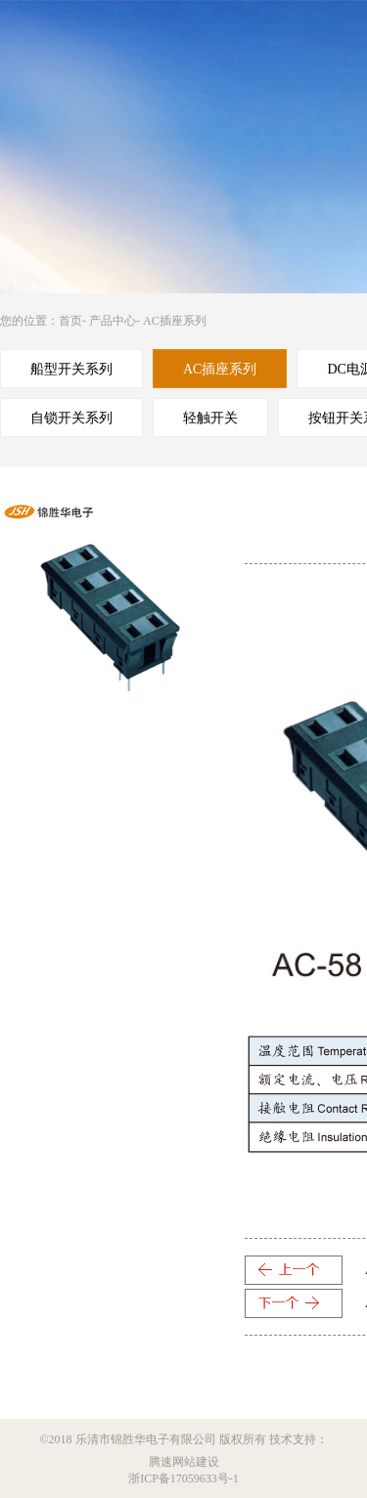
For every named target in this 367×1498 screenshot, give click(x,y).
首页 (70, 321)
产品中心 (112, 321)
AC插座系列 (174, 321)
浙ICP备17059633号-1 (183, 1478)
